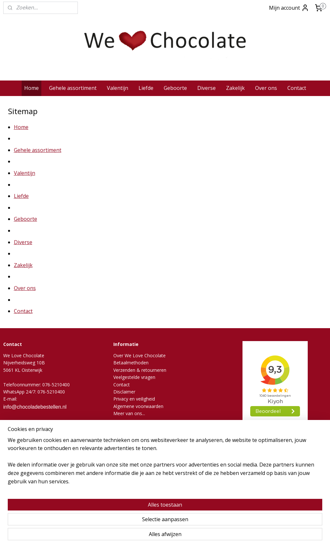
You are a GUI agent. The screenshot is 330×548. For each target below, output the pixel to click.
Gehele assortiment (73, 87)
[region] (122, 519)
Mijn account (289, 8)
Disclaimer (124, 392)
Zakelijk (235, 87)
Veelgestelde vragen (134, 377)
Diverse (206, 87)
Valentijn (117, 87)
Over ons (266, 87)
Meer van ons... (129, 413)
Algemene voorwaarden (138, 406)
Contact (296, 87)
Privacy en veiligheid (134, 399)
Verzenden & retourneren (139, 370)
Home (31, 87)
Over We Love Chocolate (139, 355)
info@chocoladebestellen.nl (35, 407)
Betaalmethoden (131, 363)
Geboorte (175, 87)
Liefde (146, 87)
